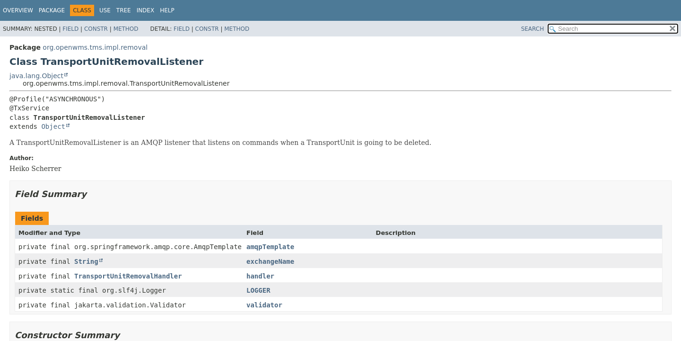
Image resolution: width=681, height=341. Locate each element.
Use (105, 10)
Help (167, 10)
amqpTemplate (270, 247)
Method (126, 29)
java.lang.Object (36, 76)
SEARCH (532, 29)
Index (146, 10)
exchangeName (270, 261)
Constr (96, 29)
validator (264, 305)
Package (52, 10)
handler (260, 276)
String (86, 261)
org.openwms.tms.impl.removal (95, 47)
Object (53, 126)
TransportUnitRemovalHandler (128, 276)
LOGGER (258, 290)
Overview (18, 10)
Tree (123, 10)
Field (70, 29)
